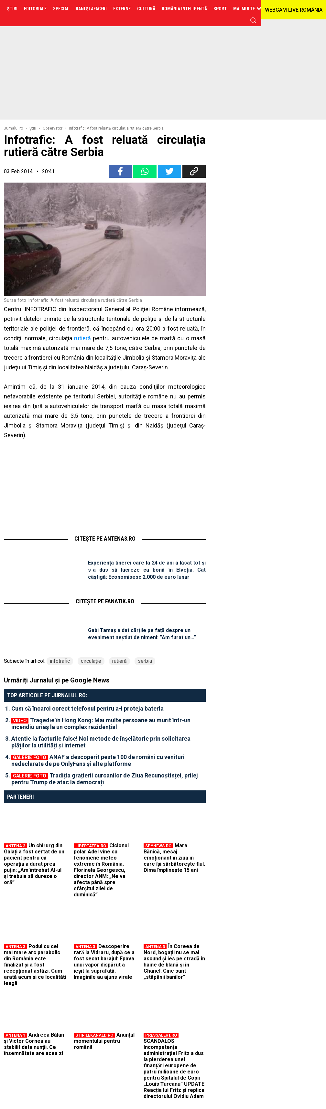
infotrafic (60, 661)
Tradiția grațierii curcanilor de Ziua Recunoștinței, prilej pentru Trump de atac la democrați (104, 779)
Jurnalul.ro (13, 128)
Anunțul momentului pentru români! (104, 1041)
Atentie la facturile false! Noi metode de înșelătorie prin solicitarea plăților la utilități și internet (100, 742)
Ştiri (32, 128)
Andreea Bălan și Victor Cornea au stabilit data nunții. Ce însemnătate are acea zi (34, 1044)
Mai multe (244, 8)
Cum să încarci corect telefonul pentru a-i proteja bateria (87, 708)
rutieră (82, 338)
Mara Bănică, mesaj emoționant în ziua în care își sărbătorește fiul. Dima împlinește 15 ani (174, 857)
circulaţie (91, 661)
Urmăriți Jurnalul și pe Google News (57, 680)
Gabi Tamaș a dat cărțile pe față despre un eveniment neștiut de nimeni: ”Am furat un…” (142, 633)
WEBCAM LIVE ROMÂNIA (293, 10)
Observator (52, 128)
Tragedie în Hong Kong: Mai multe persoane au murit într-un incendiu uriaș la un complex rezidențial (100, 723)
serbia (145, 661)
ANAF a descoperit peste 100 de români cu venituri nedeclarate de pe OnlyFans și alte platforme (98, 760)
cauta (253, 20)
